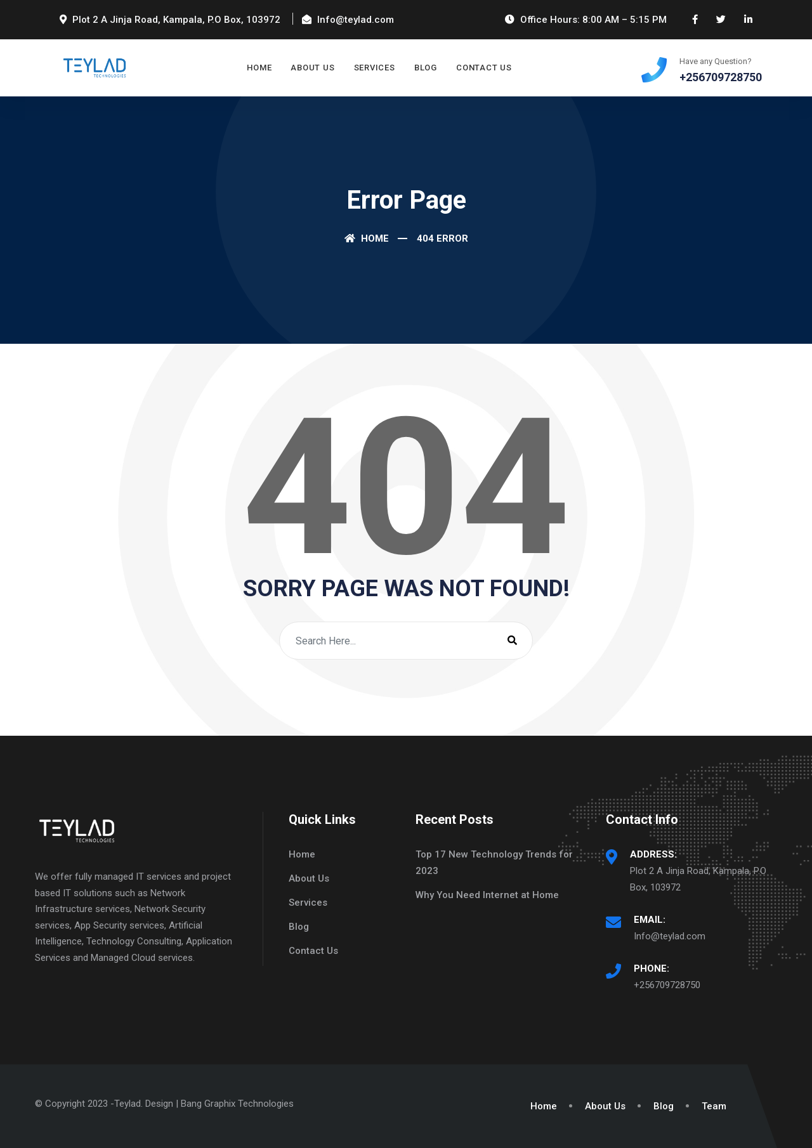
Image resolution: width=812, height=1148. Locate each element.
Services (374, 67)
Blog (425, 67)
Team (714, 1106)
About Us (312, 67)
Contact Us (484, 67)
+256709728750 (667, 985)
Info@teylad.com (669, 936)
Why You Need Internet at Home (487, 895)
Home (259, 67)
